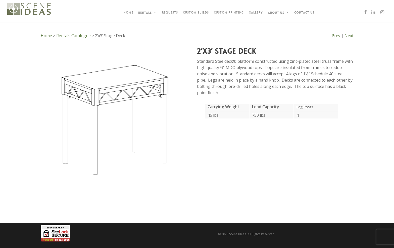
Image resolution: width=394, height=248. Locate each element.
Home (128, 13)
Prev (336, 35)
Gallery (256, 13)
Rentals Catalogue (73, 35)
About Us (278, 13)
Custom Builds (196, 13)
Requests (170, 13)
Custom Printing (229, 13)
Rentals (147, 13)
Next (349, 35)
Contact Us (304, 13)
